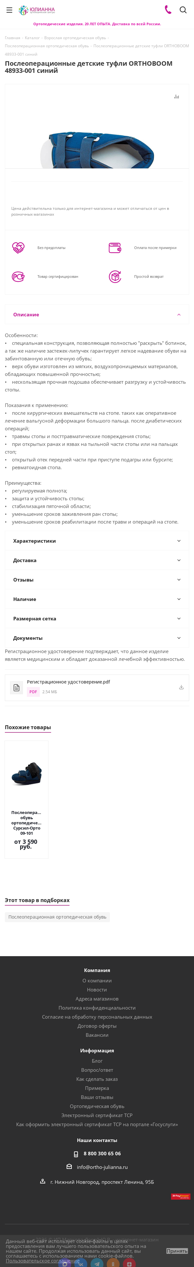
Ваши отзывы (97, 1076)
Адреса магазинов (97, 978)
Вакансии (97, 1014)
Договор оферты (97, 1005)
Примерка (97, 1067)
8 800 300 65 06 (102, 1133)
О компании (97, 960)
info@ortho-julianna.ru (102, 1146)
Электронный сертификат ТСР (97, 1095)
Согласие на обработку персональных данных (97, 996)
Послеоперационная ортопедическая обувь (57, 896)
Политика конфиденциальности (97, 987)
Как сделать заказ (97, 1058)
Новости (97, 969)
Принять (177, 1251)
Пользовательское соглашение (43, 1260)
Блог (97, 1040)
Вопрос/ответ (97, 1049)
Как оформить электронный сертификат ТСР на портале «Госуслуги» (97, 1104)
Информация (97, 1030)
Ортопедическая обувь (97, 1085)
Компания (97, 949)
